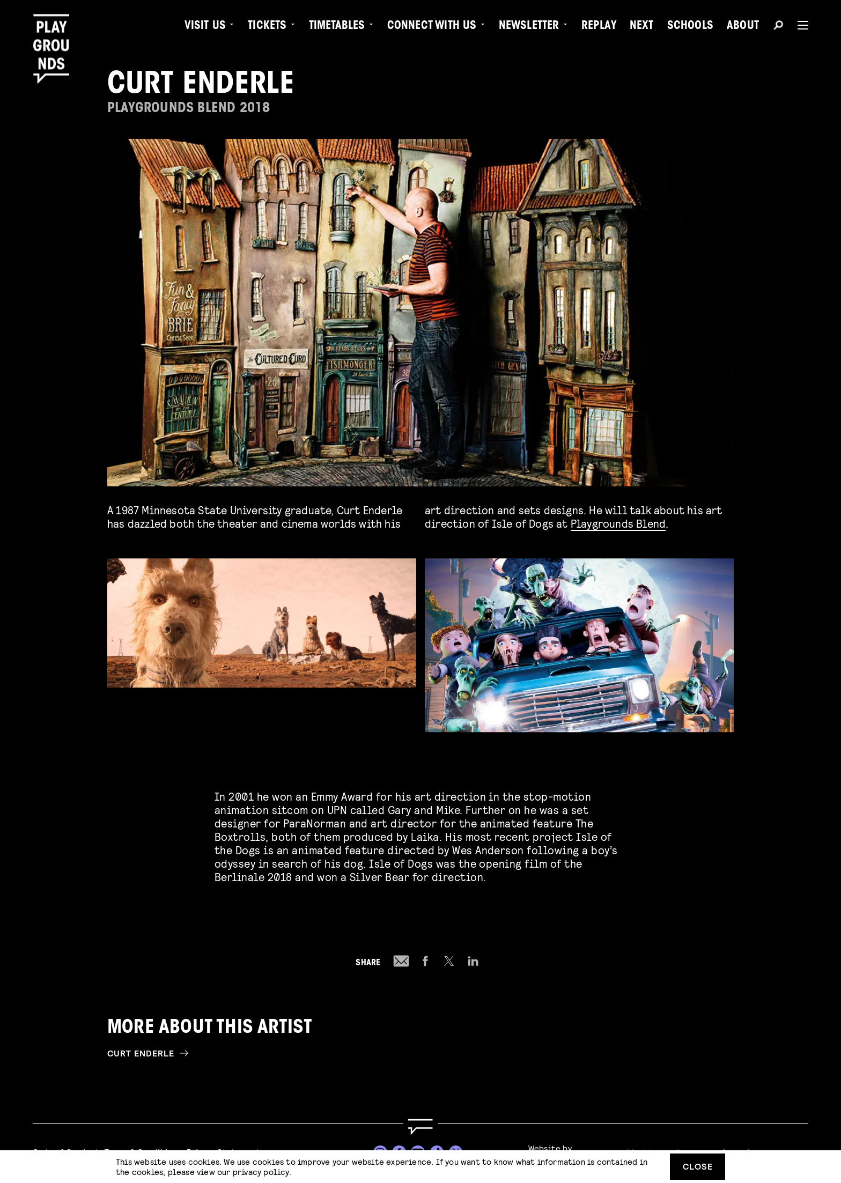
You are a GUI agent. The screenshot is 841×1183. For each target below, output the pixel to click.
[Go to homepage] (420, 1127)
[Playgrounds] (55, 32)
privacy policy (261, 1171)
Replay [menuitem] (598, 26)
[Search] (778, 27)
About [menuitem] (743, 26)
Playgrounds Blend (618, 523)
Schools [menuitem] (690, 26)
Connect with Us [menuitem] (432, 26)
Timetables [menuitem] (337, 26)
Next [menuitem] (642, 26)
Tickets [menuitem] (267, 26)
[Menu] (798, 25)
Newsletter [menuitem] (529, 26)
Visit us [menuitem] (205, 26)
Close (698, 1166)
